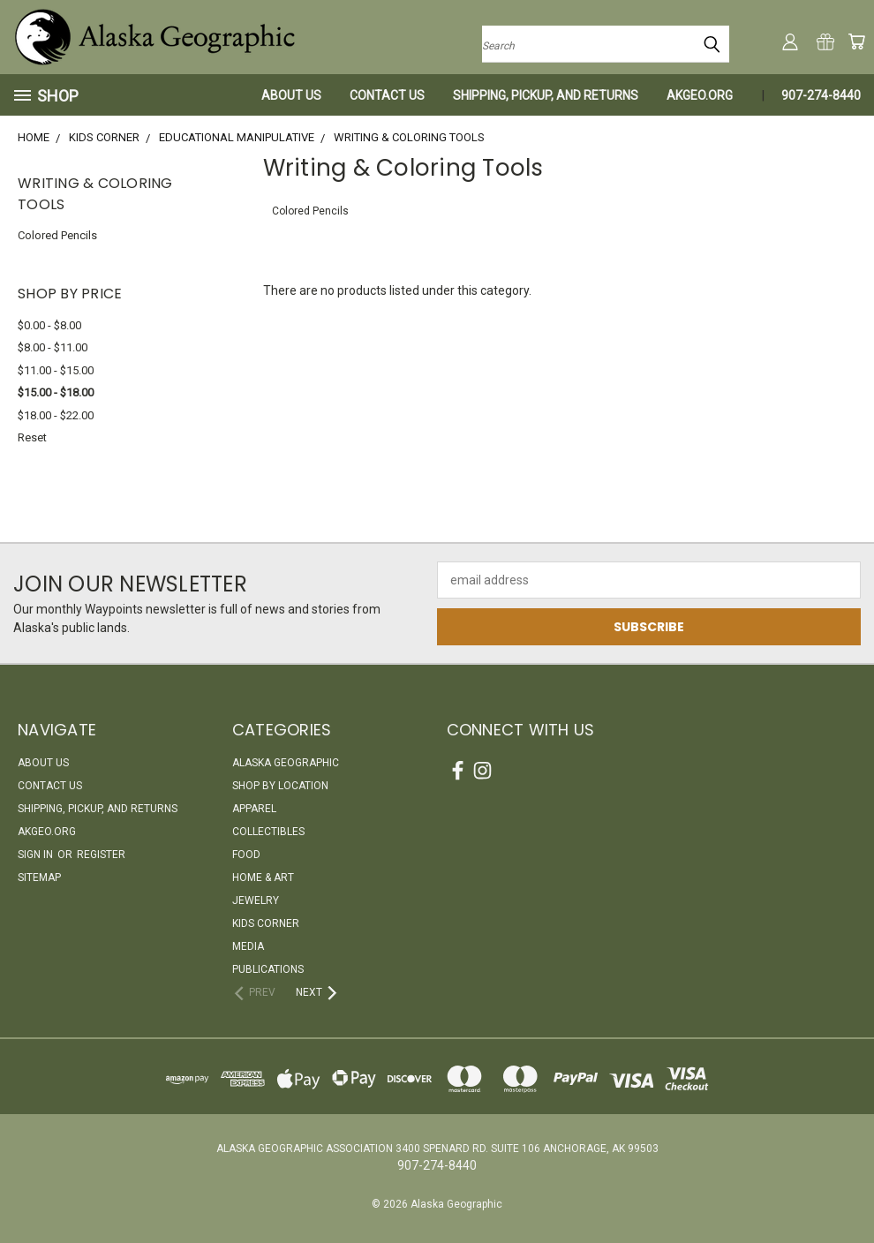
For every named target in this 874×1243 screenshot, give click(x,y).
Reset (32, 437)
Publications (268, 969)
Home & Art (263, 877)
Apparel (254, 808)
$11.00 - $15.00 (56, 370)
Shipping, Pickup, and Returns (545, 95)
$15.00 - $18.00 (56, 392)
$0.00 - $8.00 (49, 325)
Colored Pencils (57, 235)
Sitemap (39, 877)
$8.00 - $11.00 (52, 347)
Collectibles (268, 831)
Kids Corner (265, 923)
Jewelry (255, 900)
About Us (291, 95)
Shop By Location (280, 786)
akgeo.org (700, 95)
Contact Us (387, 95)
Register (101, 854)
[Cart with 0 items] (856, 41)
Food (246, 854)
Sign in (37, 854)
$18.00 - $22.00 (56, 415)
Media (248, 946)
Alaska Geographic (285, 763)
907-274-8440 (821, 95)
